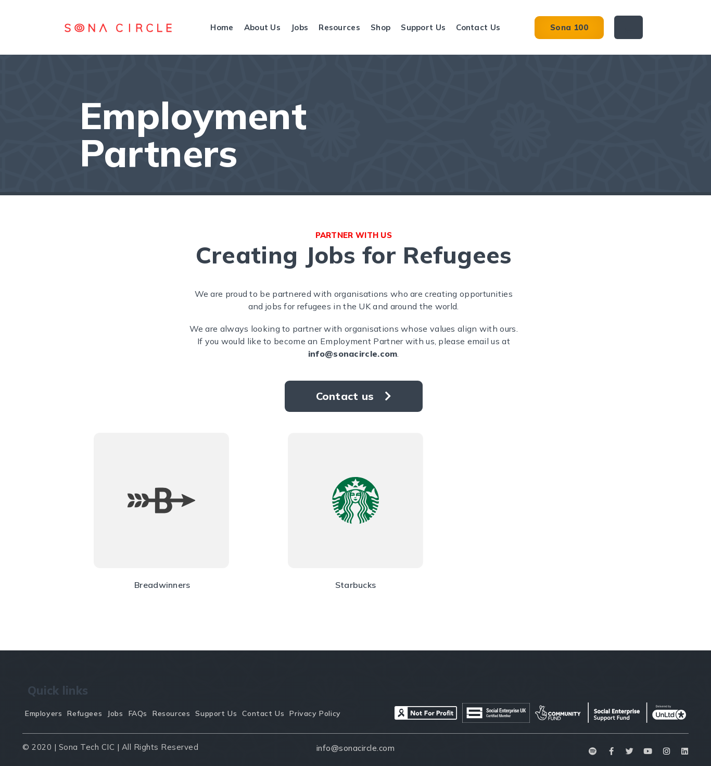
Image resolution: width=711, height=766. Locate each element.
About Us (262, 27)
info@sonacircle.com (353, 353)
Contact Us (478, 27)
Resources (339, 27)
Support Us (423, 27)
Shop (380, 27)
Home (221, 27)
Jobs (299, 27)
